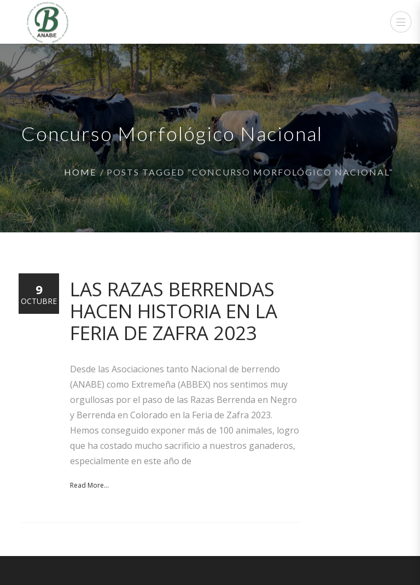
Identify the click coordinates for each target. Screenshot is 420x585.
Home (80, 172)
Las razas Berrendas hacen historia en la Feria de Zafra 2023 (173, 311)
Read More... (89, 485)
